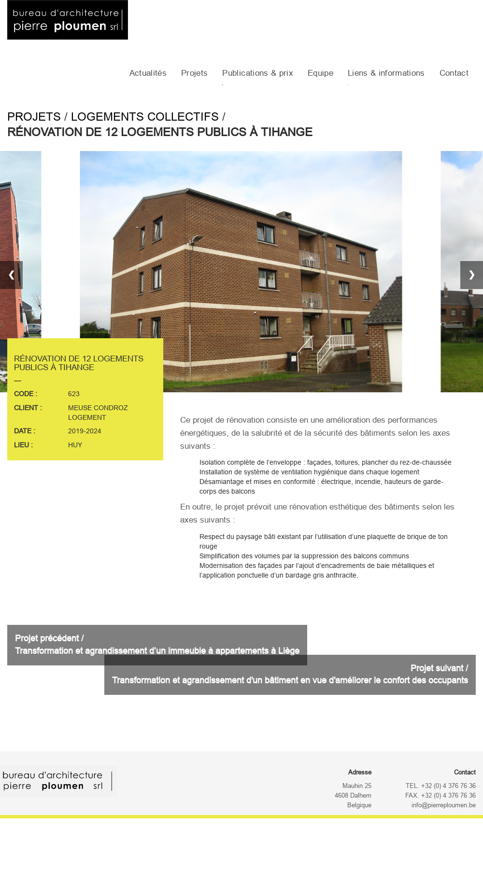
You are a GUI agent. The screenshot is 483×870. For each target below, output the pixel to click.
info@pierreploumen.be (444, 805)
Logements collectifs (145, 116)
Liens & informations (386, 73)
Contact (454, 73)
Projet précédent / (157, 645)
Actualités (148, 73)
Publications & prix (257, 73)
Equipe (320, 73)
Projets (194, 73)
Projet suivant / (290, 674)
